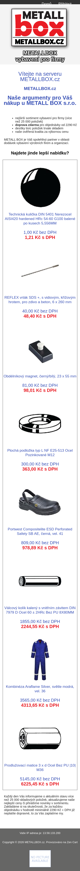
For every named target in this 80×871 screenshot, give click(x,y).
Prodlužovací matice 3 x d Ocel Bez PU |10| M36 (40, 765)
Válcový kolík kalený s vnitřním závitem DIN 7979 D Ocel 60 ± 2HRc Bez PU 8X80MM (40, 607)
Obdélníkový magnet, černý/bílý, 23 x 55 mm (40, 374)
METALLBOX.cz (35, 842)
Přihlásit (64, 4)
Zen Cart (72, 842)
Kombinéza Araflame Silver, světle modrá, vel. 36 (40, 686)
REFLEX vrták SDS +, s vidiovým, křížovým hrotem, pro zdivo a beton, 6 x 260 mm (40, 297)
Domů (46, 4)
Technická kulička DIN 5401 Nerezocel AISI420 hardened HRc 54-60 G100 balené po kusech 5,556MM (40, 216)
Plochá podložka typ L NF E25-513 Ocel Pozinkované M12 (40, 450)
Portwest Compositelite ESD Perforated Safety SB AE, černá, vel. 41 (40, 529)
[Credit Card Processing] (40, 866)
